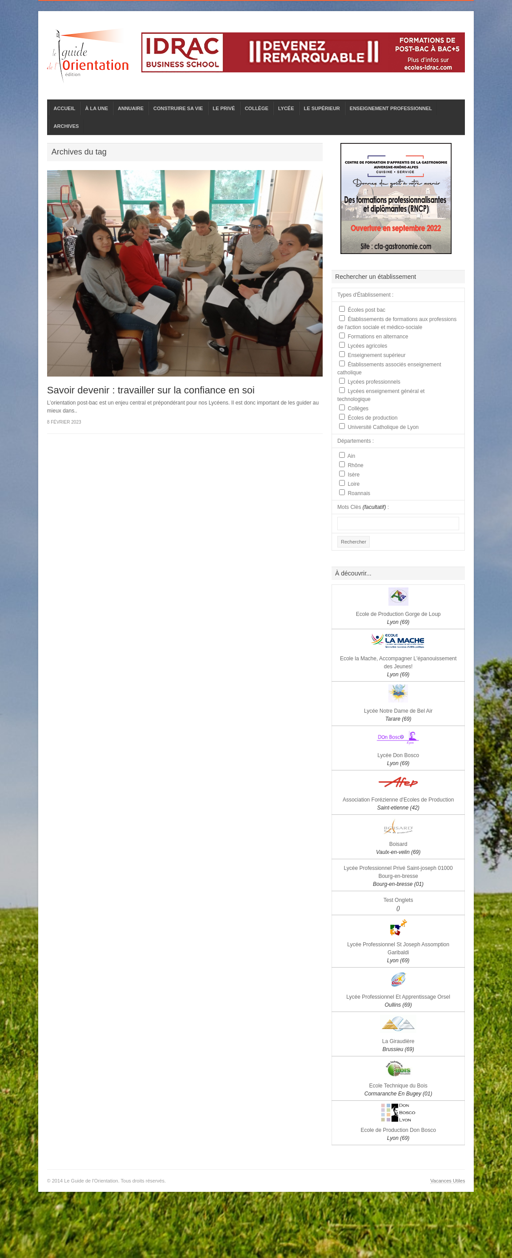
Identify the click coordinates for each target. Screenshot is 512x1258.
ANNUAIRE (131, 108)
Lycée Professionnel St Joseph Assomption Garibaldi (398, 952)
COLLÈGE (256, 108)
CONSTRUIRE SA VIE (178, 108)
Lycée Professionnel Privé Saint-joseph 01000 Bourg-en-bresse (398, 876)
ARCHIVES (66, 126)
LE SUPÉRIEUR (322, 108)
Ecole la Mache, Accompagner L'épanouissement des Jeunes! (398, 666)
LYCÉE (286, 108)
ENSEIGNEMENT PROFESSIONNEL (391, 108)
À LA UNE (96, 108)
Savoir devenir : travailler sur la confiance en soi (151, 390)
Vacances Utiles (447, 1180)
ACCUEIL (65, 108)
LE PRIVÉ (224, 108)
